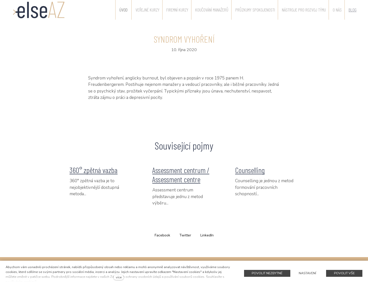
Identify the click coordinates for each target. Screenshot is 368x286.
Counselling (250, 170)
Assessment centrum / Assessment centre (180, 174)
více (119, 277)
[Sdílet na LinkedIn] (207, 235)
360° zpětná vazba (94, 170)
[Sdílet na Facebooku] (162, 235)
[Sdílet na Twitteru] (185, 235)
